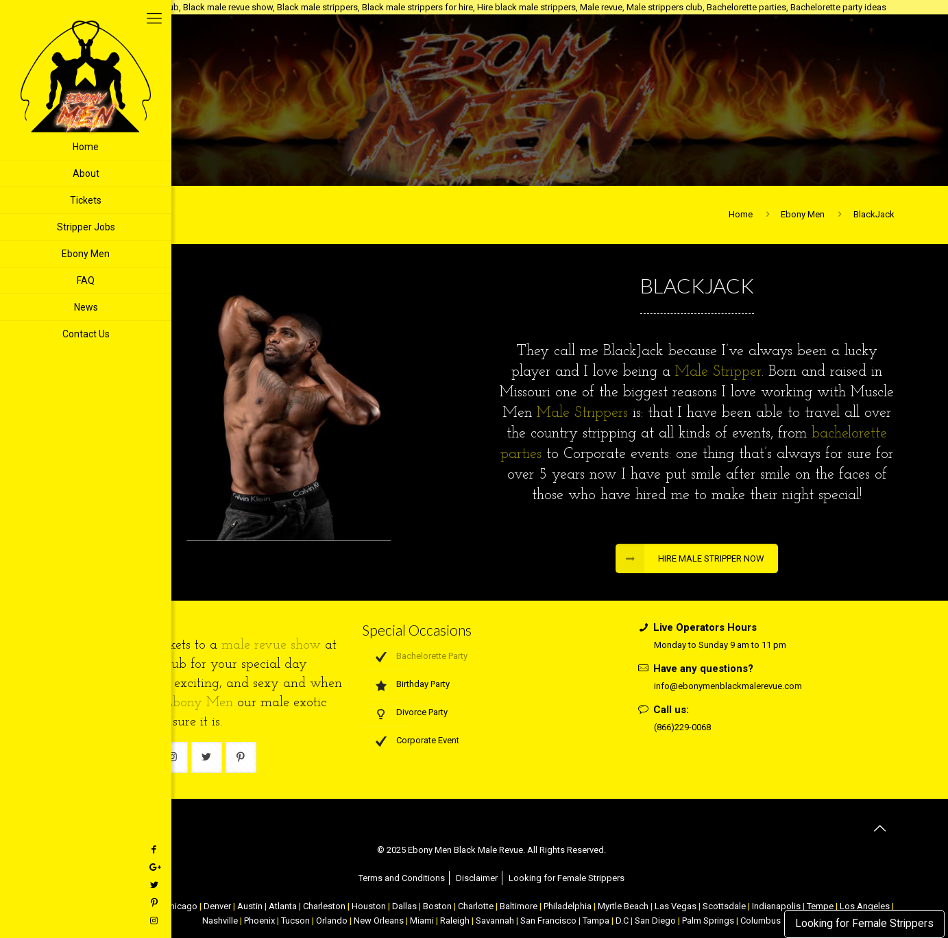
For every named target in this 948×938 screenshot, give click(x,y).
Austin (250, 906)
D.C (622, 920)
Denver (217, 906)
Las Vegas (675, 906)
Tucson (295, 920)
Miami (422, 920)
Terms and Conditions (401, 878)
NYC (97, 906)
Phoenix (259, 920)
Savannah (495, 920)
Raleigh (455, 920)
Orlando (332, 920)
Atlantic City (135, 906)
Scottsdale (724, 906)
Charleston (324, 906)
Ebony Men (803, 214)
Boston (437, 906)
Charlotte (476, 906)
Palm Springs (708, 920)
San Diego (655, 920)
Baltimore (518, 906)
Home (741, 214)
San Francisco (548, 920)
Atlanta (283, 906)
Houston (369, 906)
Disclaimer (477, 878)
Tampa (596, 920)
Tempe (820, 906)
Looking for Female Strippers (864, 923)
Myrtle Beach (623, 906)
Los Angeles (865, 906)
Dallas (404, 906)
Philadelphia (568, 906)
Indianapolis (776, 906)
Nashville (220, 920)
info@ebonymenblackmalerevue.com (728, 686)
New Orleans (379, 920)
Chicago (181, 906)
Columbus (760, 920)
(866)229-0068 (682, 727)
